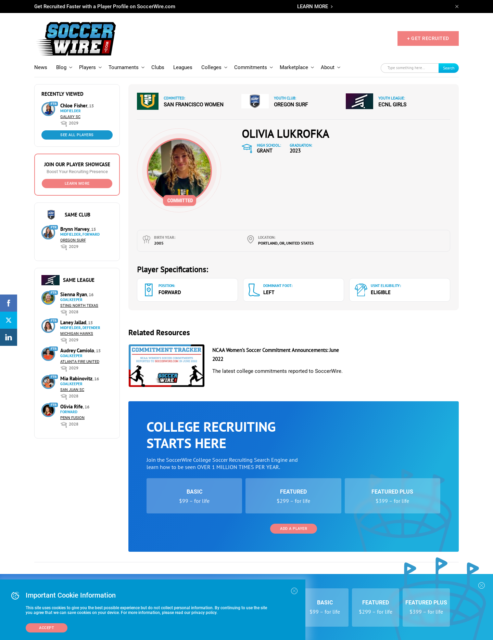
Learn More (77, 183)
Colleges (211, 67)
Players (87, 67)
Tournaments (124, 67)
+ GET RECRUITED (428, 38)
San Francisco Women (194, 105)
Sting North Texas (79, 305)
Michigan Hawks (76, 333)
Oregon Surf (73, 240)
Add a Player (293, 528)
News (40, 67)
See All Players (77, 135)
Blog (61, 67)
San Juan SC (72, 390)
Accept (46, 628)
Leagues (182, 67)
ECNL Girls (392, 105)
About (327, 67)
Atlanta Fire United (79, 362)
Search (449, 67)
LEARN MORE (312, 6)
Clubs (157, 67)
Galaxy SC (70, 117)
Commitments (250, 67)
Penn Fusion (72, 418)
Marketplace (294, 67)
